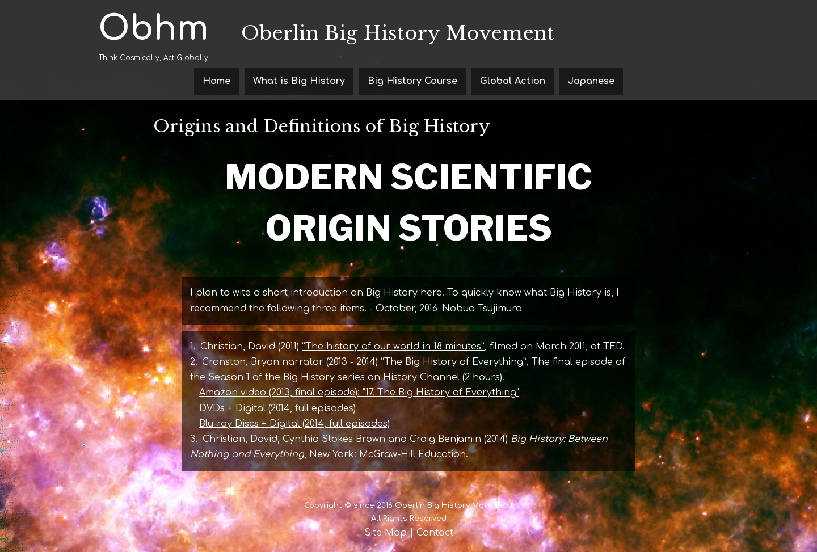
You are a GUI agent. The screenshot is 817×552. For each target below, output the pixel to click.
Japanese (591, 81)
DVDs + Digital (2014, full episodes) (277, 408)
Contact (434, 533)
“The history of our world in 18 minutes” (393, 347)
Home (216, 81)
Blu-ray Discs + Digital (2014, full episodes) (294, 424)
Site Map (385, 533)
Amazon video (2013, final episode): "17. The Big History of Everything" (359, 392)
